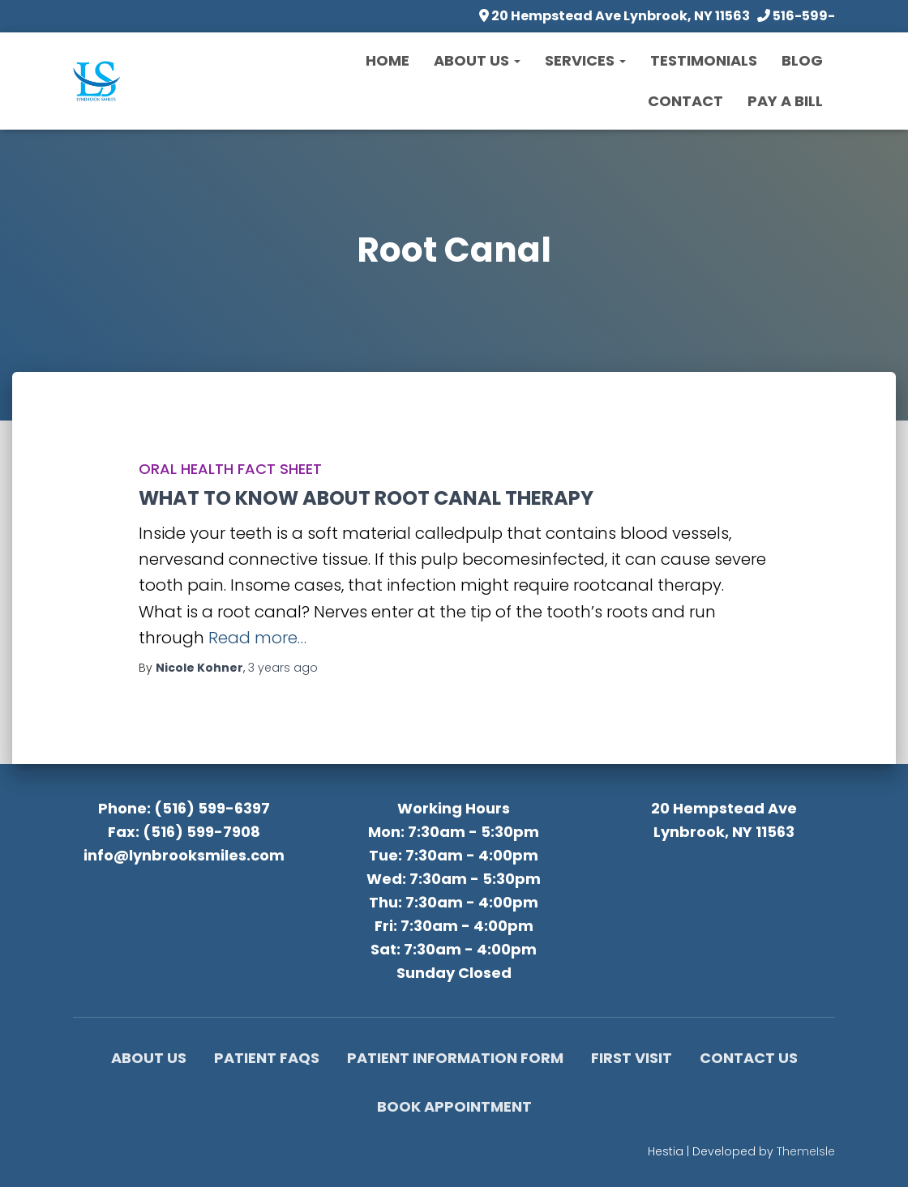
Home (387, 60)
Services (585, 60)
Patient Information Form (455, 1058)
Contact (685, 101)
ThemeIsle (806, 1151)
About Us (477, 60)
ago (283, 668)
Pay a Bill (785, 101)
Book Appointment (454, 1106)
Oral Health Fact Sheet (230, 469)
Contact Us (749, 1058)
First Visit (631, 1058)
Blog (802, 60)
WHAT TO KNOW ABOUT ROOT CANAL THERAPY (366, 498)
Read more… (257, 637)
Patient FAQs (266, 1058)
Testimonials (703, 60)
